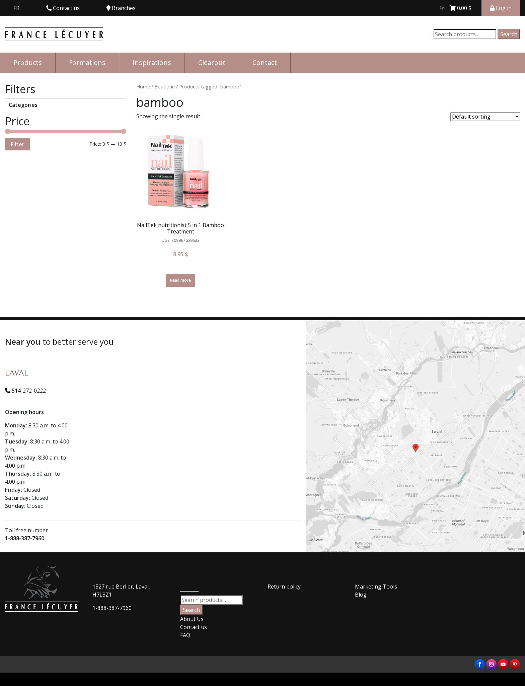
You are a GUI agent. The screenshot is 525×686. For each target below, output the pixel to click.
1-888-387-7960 (24, 538)
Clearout (211, 62)
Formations (87, 62)
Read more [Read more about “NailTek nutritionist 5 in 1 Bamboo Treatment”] (180, 280)
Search (508, 34)
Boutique (164, 86)
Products (27, 62)
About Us (192, 619)
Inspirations (152, 62)
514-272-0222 (25, 390)
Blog (361, 594)
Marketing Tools (376, 586)
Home (143, 86)
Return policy (284, 586)
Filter (17, 144)
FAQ (185, 635)
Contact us (193, 627)
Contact (264, 62)
